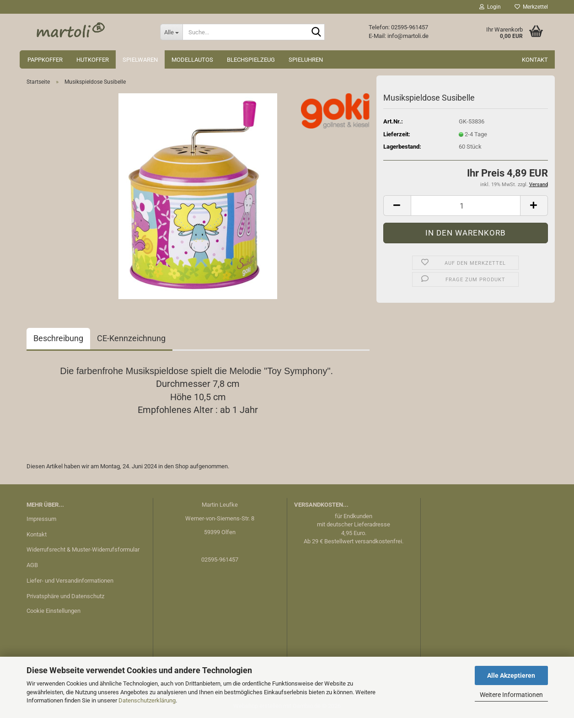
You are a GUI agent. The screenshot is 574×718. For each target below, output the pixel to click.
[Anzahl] (465, 205)
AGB (32, 565)
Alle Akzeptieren (511, 675)
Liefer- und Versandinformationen (70, 580)
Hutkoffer (92, 59)
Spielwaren (140, 59)
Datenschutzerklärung (147, 700)
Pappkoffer (45, 59)
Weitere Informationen (511, 694)
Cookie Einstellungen (53, 610)
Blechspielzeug (251, 59)
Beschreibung (58, 338)
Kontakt (535, 59)
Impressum (41, 518)
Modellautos (192, 59)
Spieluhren (306, 59)
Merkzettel (531, 7)
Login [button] (490, 7)
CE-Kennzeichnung (131, 338)
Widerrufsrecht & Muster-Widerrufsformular (83, 549)
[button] (397, 205)
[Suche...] (171, 32)
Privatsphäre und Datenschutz (65, 596)
